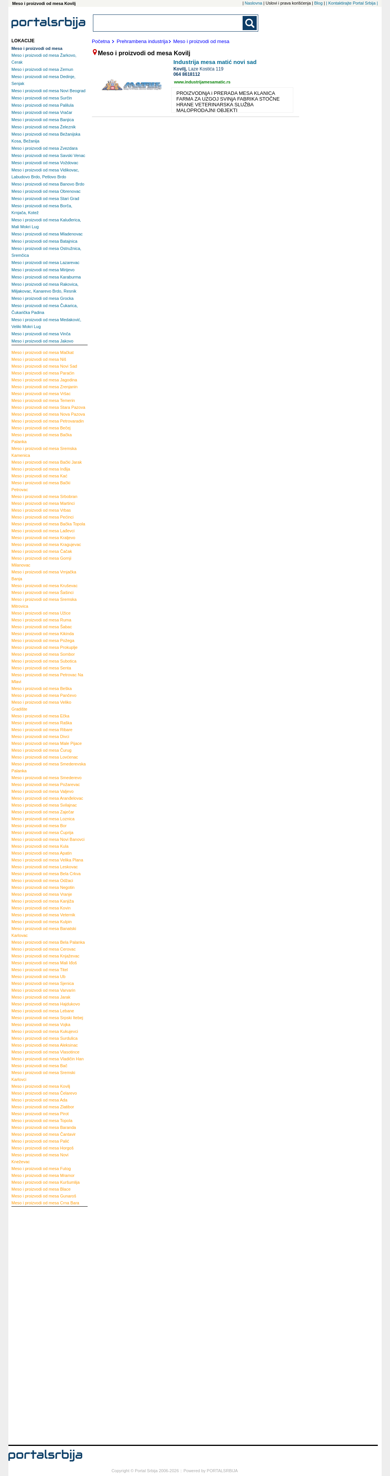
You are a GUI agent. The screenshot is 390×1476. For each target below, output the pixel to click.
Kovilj (40, 1086)
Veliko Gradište (41, 705)
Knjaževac (45, 956)
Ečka (40, 716)
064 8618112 (186, 74)
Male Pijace (46, 743)
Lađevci (43, 530)
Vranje (41, 894)
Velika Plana (47, 860)
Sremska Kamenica (44, 452)
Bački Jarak (46, 462)
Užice (40, 613)
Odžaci (42, 880)
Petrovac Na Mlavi (47, 678)
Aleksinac (44, 1045)
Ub (38, 976)
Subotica (44, 661)
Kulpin (41, 921)
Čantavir (43, 1134)
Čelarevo (44, 1093)
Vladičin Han (47, 1059)
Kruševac (44, 585)
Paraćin (42, 373)
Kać (39, 476)
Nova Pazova (48, 414)
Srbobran (44, 496)
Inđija (40, 469)
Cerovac (43, 949)
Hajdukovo (45, 1004)
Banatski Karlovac (43, 932)
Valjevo (42, 791)
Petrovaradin (47, 421)
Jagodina (44, 380)
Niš (38, 359)
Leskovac (44, 866)
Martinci (43, 503)
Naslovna (253, 3)
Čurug (41, 750)
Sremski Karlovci (43, 1076)
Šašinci (42, 592)
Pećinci (42, 517)
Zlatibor (42, 1107)
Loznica (43, 818)
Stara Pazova (48, 407)
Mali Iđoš (44, 963)
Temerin (43, 400)
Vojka (40, 1024)
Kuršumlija (45, 1182)
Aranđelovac (47, 798)
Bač (39, 1065)
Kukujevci (44, 1031)
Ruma (41, 620)
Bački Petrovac (40, 486)
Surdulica (44, 1038)
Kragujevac (46, 544)
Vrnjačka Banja (43, 575)
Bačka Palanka (41, 438)
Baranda (43, 1127)
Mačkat (42, 352)
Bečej (40, 428)
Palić (40, 1141)
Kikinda (42, 633)
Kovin (40, 908)
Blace (40, 1189)
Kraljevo (43, 537)
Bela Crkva (46, 873)
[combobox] (168, 23)
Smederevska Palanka (48, 767)
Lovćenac (44, 757)
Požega (42, 640)
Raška (41, 722)
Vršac (41, 393)
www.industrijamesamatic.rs (202, 82)
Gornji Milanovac (41, 561)
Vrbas (41, 510)
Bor (39, 825)
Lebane (42, 1011)
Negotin (43, 887)
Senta (41, 668)
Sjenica (42, 983)
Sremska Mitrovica (44, 602)
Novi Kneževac (40, 1158)
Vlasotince (45, 1052)
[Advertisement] (41, 1324)
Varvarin (43, 990)
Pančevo (44, 695)
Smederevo (46, 777)
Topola (41, 1120)
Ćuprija (42, 832)
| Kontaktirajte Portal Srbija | (352, 3)
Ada (39, 1100)
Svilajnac (44, 805)
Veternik (43, 914)
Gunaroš (43, 1196)
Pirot (40, 1113)
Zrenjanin (44, 386)
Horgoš (42, 1148)
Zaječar (42, 812)
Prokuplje (44, 647)
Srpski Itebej (47, 1017)
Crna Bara (45, 1203)
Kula (40, 846)
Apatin (41, 853)
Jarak (40, 997)
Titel (39, 969)
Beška (41, 688)
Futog (41, 1168)
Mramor (43, 1175)
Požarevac (45, 784)
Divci (40, 736)
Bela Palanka (48, 942)
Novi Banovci (48, 839)
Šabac (41, 626)
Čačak (41, 551)
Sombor (43, 654)
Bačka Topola (48, 524)
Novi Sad (44, 366)
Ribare (41, 729)
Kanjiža (42, 901)
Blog (318, 3)
